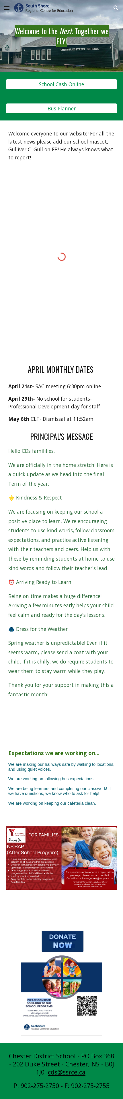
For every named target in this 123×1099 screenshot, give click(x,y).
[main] (61, 36)
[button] (7, 8)
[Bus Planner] (61, 108)
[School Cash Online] (61, 84)
